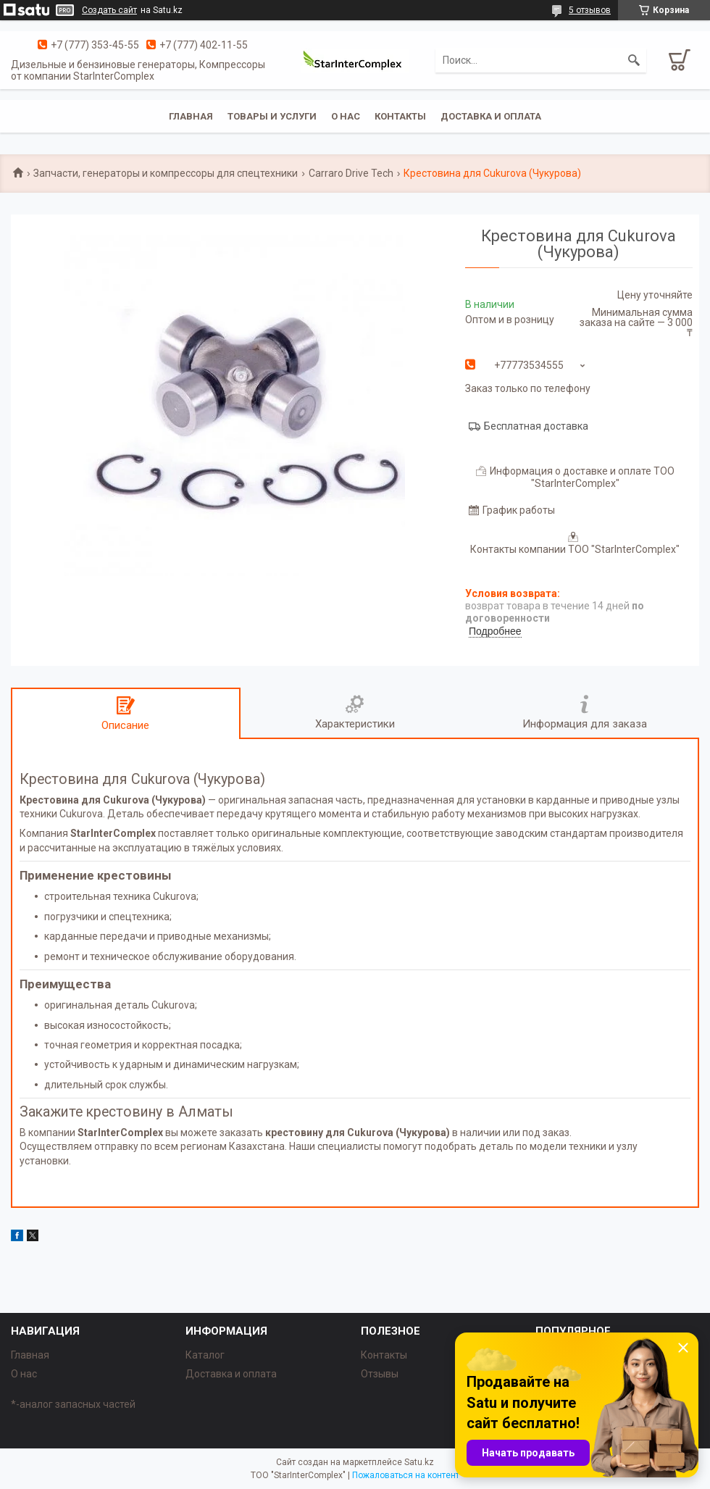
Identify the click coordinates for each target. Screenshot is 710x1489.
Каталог (205, 1355)
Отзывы (379, 1374)
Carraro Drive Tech (351, 173)
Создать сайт (109, 10)
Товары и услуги (272, 116)
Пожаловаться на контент (405, 1475)
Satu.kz (419, 1462)
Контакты (400, 116)
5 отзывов (590, 10)
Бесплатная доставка (536, 426)
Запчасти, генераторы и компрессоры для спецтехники (165, 173)
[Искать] (634, 60)
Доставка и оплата (490, 116)
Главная (191, 116)
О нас (345, 116)
